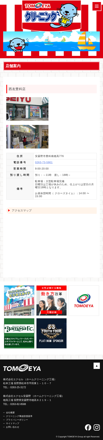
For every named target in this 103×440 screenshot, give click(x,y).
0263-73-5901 (44, 162)
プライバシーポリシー (17, 419)
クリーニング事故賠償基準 (19, 416)
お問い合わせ (12, 427)
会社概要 (10, 412)
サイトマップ (12, 423)
